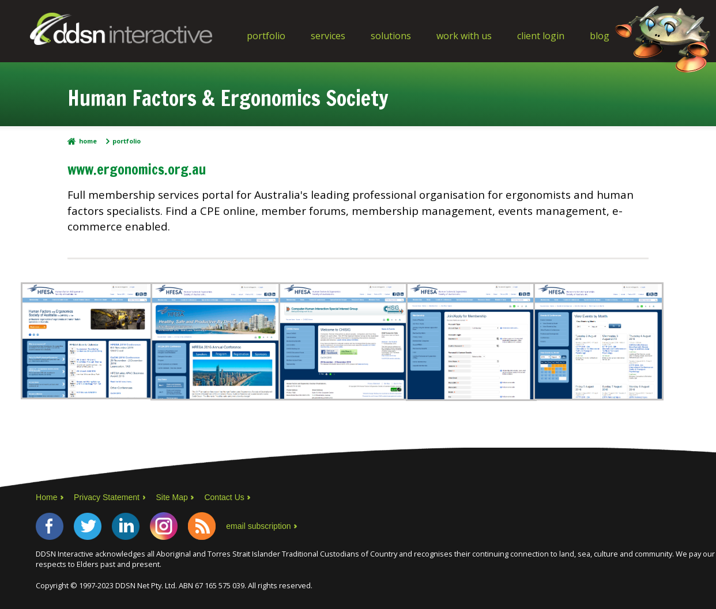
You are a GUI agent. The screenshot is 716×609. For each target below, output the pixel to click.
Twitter (87, 526)
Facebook (49, 526)
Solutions (391, 35)
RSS (202, 526)
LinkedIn (126, 526)
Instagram (164, 526)
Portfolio (266, 35)
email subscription (258, 526)
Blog (599, 35)
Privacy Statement (107, 497)
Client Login (540, 35)
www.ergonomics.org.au (136, 169)
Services (328, 35)
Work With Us (464, 35)
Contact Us (224, 497)
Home (88, 141)
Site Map (171, 497)
